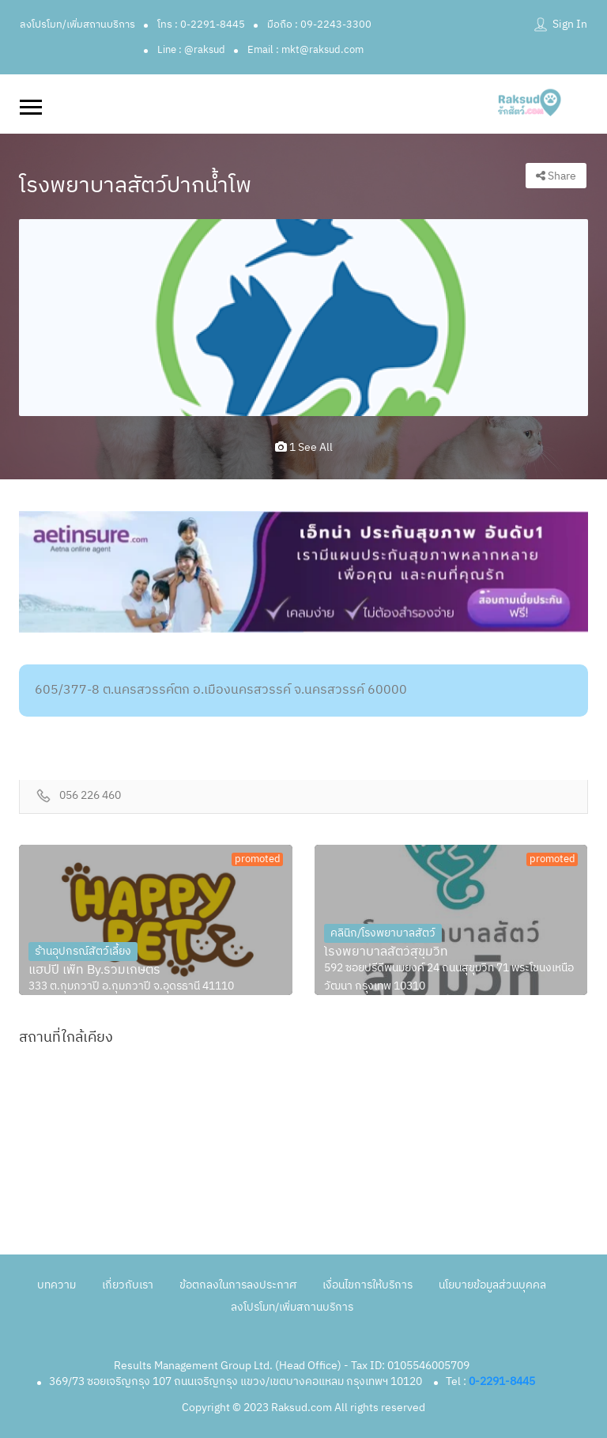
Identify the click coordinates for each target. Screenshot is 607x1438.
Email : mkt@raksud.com (305, 50)
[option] (303, 317)
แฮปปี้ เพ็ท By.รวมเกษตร (94, 970)
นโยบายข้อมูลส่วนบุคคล (492, 1285)
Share (556, 176)
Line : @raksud (191, 50)
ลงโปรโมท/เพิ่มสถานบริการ (77, 24)
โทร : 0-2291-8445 (201, 24)
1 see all (304, 447)
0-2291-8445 (502, 1381)
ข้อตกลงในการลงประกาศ (237, 1285)
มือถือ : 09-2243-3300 (319, 24)
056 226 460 (90, 796)
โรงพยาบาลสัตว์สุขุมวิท (386, 952)
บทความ (56, 1285)
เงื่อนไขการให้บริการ (367, 1285)
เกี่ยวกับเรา (127, 1285)
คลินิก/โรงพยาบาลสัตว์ (382, 933)
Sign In (569, 24)
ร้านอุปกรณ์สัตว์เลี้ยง (83, 951)
